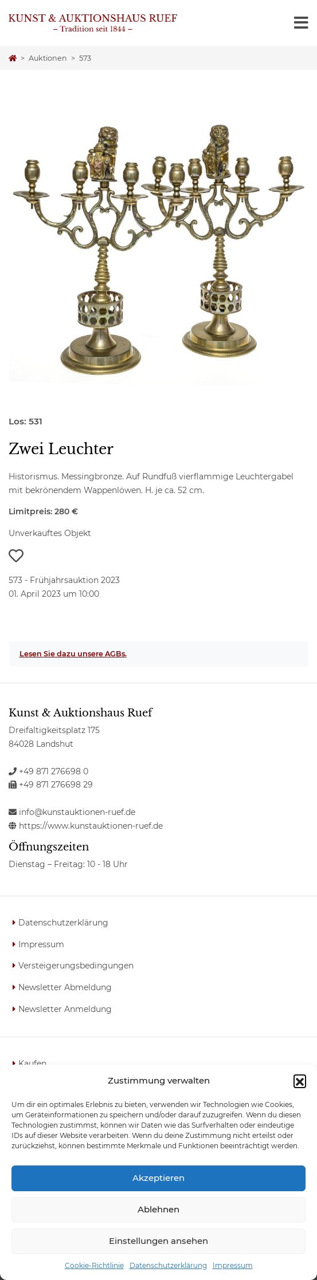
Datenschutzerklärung (168, 1265)
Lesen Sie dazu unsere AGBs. (73, 653)
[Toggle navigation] (301, 23)
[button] (300, 1080)
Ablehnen (158, 1209)
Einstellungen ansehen (158, 1240)
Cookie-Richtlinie (94, 1265)
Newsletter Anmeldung (65, 1009)
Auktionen (48, 58)
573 (85, 58)
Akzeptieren (158, 1177)
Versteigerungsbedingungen (76, 965)
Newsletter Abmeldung (65, 987)
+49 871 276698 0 (48, 771)
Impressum (233, 1265)
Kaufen (32, 1063)
